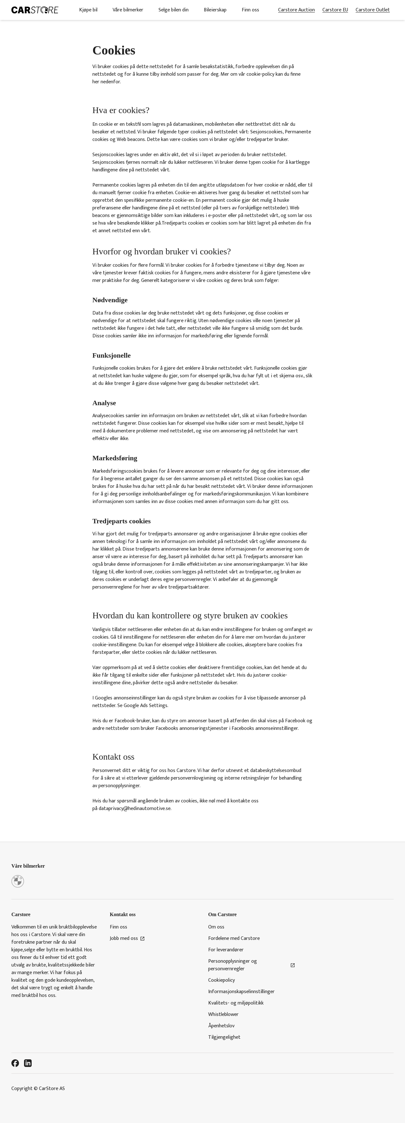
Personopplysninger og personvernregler (251, 965)
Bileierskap (215, 10)
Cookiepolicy (221, 980)
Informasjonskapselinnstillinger (241, 992)
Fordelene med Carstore (234, 938)
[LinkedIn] (28, 1063)
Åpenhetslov (221, 1026)
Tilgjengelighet (224, 1037)
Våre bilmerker (128, 10)
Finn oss (250, 10)
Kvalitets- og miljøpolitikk (236, 1003)
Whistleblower (223, 1014)
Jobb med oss (127, 938)
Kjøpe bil (88, 10)
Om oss (216, 927)
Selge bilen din (174, 10)
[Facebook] (15, 1063)
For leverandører (226, 950)
